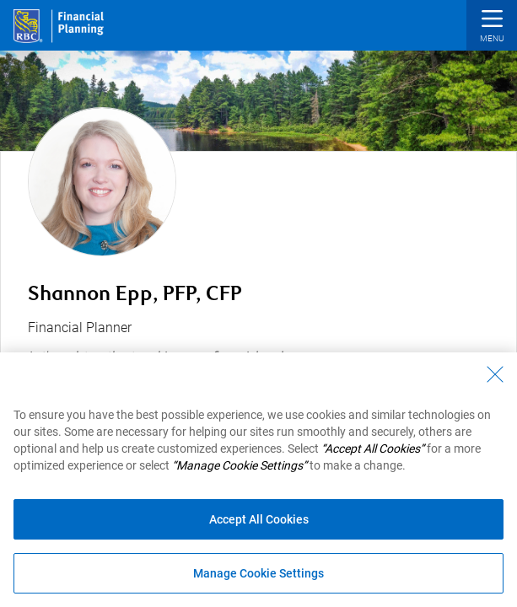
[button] (492, 27)
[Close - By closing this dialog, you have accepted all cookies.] (495, 374)
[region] (258, 479)
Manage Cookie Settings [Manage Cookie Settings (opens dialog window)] (258, 573)
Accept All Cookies (259, 519)
